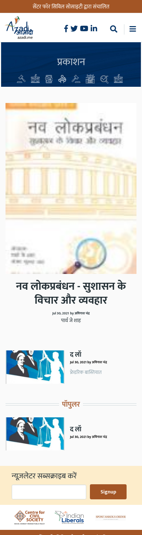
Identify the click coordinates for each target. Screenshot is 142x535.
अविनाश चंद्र (99, 362)
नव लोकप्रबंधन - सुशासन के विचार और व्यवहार (71, 293)
